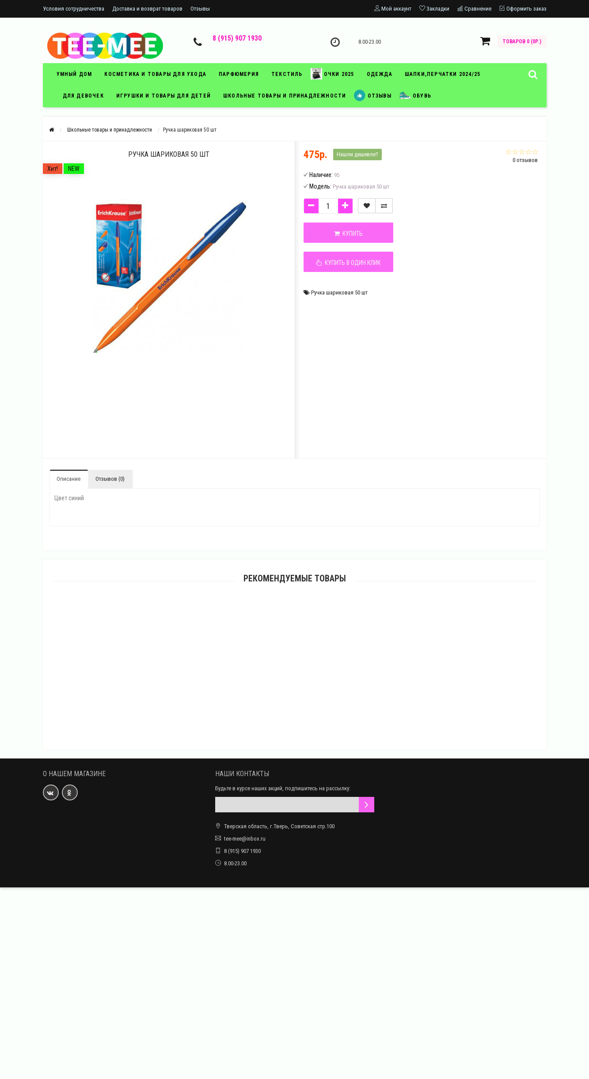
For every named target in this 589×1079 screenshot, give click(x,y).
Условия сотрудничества (73, 8)
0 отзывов (525, 160)
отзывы (372, 95)
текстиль (287, 74)
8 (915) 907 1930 (237, 38)
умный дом (74, 74)
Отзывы (200, 8)
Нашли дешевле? (357, 154)
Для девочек (83, 96)
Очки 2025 (332, 73)
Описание (68, 478)
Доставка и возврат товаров (147, 8)
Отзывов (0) (110, 478)
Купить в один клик (348, 262)
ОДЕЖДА (379, 74)
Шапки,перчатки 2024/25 (442, 74)
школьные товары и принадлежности (284, 96)
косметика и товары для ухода (155, 74)
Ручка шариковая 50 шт (339, 292)
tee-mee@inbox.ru (245, 838)
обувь (415, 95)
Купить (348, 233)
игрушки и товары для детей (163, 96)
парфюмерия (239, 74)
